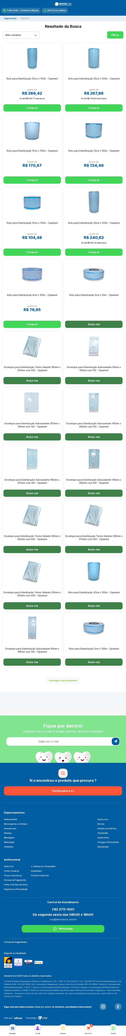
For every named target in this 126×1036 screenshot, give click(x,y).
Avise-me (94, 324)
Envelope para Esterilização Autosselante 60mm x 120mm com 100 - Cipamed (94, 368)
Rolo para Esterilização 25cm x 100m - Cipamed (94, 78)
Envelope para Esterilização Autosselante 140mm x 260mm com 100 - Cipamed (93, 481)
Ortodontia (102, 833)
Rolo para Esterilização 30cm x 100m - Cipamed (94, 222)
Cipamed (25, 18)
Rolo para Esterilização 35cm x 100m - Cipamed (32, 78)
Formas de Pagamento (15, 880)
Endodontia (102, 847)
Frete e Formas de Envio (16, 884)
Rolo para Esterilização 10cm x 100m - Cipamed (32, 222)
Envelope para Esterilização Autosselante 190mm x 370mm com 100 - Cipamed (32, 481)
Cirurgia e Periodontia (108, 842)
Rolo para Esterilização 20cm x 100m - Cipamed (94, 592)
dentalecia (10, 18)
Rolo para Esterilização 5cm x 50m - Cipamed (93, 295)
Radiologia (9, 842)
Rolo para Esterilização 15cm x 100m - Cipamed (32, 150)
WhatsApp (63, 929)
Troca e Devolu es (13, 875)
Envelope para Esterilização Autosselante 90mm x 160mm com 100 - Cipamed (32, 650)
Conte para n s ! (63, 791)
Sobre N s (9, 866)
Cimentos (8, 847)
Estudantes (36, 871)
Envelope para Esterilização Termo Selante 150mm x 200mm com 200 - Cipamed (32, 368)
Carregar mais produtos (61, 680)
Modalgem (9, 837)
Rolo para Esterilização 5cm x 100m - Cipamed (94, 648)
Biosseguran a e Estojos (15, 824)
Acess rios (102, 819)
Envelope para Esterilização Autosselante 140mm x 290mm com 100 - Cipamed (93, 425)
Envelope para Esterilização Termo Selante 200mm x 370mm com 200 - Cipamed (94, 537)
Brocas (100, 824)
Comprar (32, 108)
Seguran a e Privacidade (16, 889)
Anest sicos (103, 837)
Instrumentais (10, 819)
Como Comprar (11, 871)
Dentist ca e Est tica (106, 828)
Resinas (8, 833)
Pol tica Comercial (40, 875)
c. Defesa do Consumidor (43, 866)
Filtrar (115, 35)
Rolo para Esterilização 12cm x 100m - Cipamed (93, 150)
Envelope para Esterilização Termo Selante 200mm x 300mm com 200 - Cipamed (32, 594)
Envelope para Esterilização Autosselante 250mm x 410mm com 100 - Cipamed (32, 425)
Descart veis (10, 828)
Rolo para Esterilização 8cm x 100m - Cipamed (32, 295)
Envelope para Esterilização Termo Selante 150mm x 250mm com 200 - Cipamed (32, 537)
